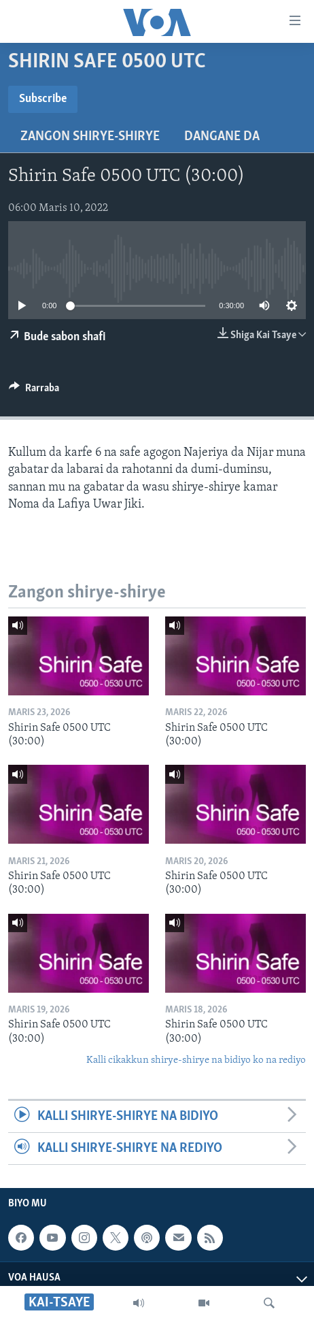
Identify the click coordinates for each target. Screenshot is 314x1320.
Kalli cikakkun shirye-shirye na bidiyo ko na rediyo (196, 1060)
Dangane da (222, 137)
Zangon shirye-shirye (90, 137)
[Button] (34, 391)
